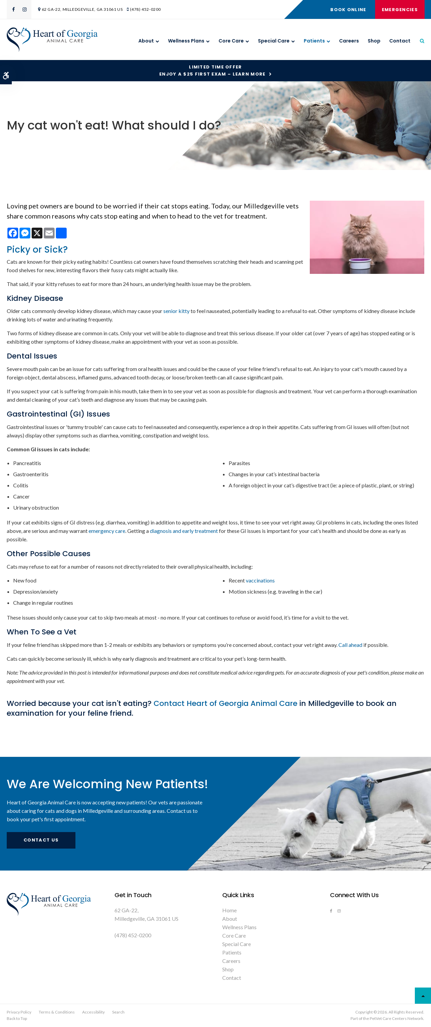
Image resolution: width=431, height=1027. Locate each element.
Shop (374, 40)
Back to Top (17, 1018)
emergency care (107, 530)
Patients (314, 40)
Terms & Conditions (57, 1012)
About (146, 40)
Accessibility (93, 1012)
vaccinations (260, 580)
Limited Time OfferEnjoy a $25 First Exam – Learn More (212, 70)
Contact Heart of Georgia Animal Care (225, 703)
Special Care (274, 40)
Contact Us (41, 840)
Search (118, 1012)
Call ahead (350, 644)
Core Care (231, 40)
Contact (399, 40)
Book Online (348, 9)
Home (229, 910)
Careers (349, 40)
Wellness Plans (186, 40)
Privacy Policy (19, 1012)
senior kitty (176, 311)
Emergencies (400, 9)
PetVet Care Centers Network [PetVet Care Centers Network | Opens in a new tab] (396, 1018)
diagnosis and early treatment (184, 530)
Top (423, 996)
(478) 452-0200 (145, 9)
